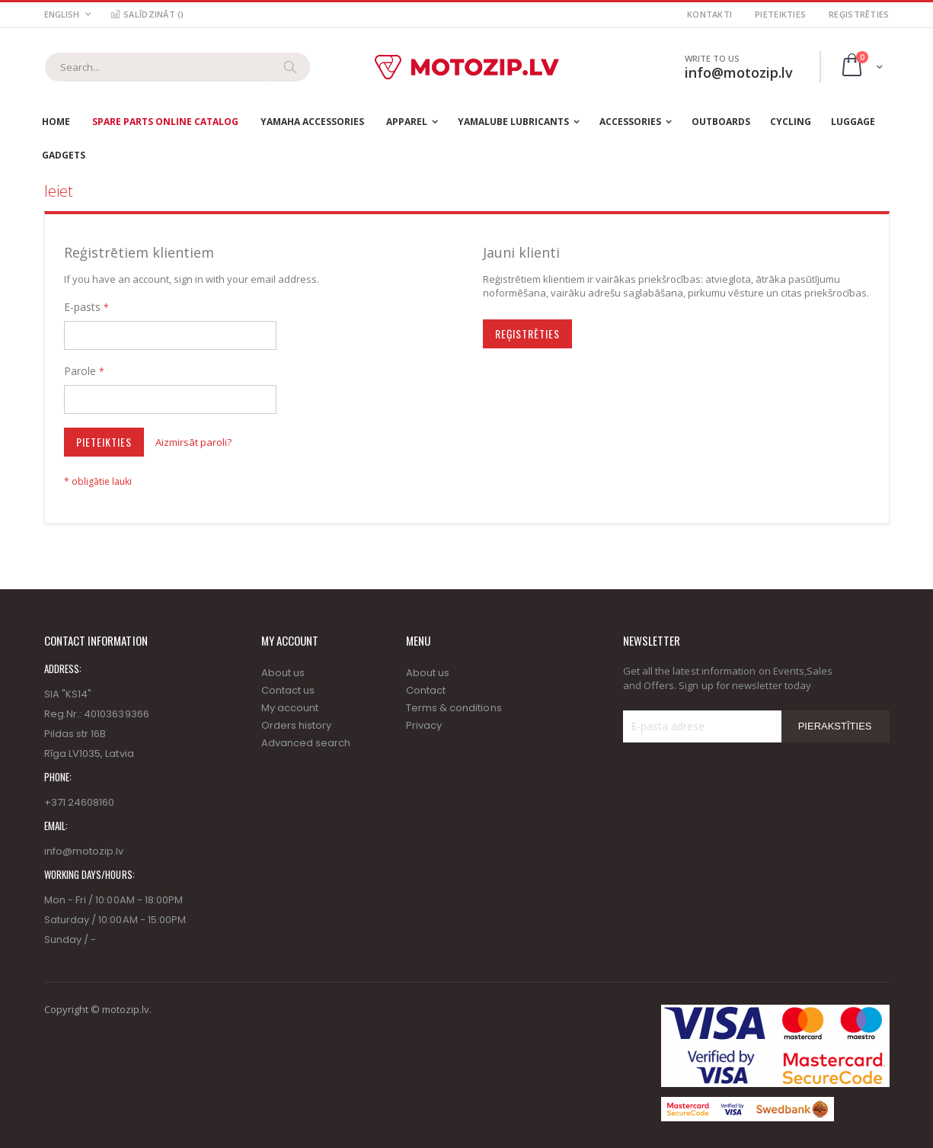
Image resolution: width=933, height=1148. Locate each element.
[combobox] (177, 67)
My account (290, 708)
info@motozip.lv (84, 851)
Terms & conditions (454, 708)
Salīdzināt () (147, 14)
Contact (426, 690)
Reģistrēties (859, 14)
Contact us (288, 690)
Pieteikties (780, 14)
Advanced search (306, 743)
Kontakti (709, 14)
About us (283, 672)
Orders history (296, 725)
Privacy (424, 725)
